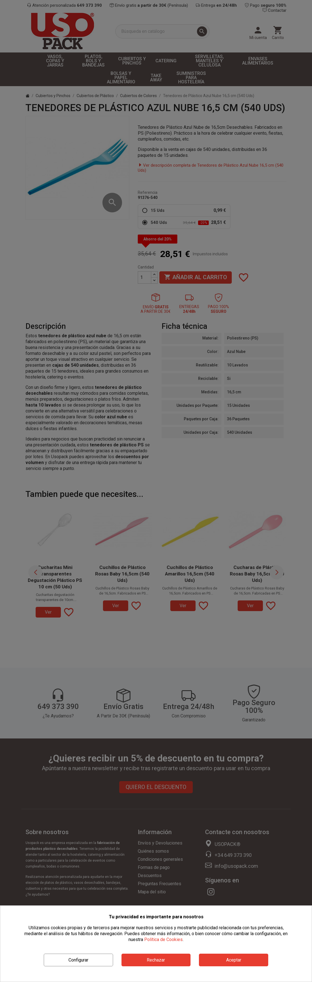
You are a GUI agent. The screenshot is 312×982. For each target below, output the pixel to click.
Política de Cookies (163, 939)
